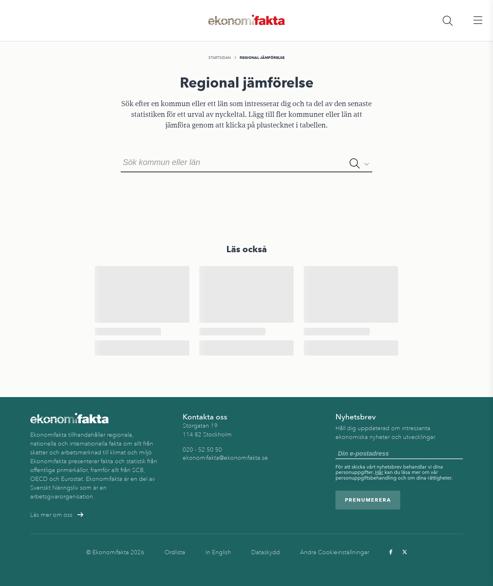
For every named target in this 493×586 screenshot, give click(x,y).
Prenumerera (368, 500)
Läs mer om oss (56, 515)
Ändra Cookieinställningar (334, 552)
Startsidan (219, 57)
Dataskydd (265, 552)
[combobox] (246, 161)
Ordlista (174, 552)
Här (379, 472)
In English (218, 552)
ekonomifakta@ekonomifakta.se (225, 458)
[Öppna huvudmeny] (478, 20)
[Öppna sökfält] (448, 20)
